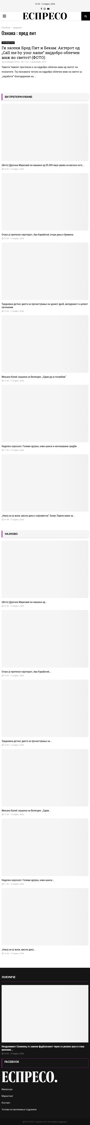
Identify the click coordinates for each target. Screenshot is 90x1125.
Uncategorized (8, 43)
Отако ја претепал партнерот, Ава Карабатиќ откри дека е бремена (37, 234)
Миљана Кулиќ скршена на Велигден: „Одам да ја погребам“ (34, 376)
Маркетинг (7, 1096)
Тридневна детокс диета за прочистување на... (27, 741)
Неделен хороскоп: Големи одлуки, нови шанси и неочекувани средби (39, 446)
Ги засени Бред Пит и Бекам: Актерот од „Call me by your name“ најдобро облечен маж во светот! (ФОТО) (41, 52)
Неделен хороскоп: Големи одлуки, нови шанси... (28, 880)
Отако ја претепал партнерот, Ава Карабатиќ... (26, 671)
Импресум (7, 1089)
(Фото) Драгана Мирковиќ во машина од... (24, 602)
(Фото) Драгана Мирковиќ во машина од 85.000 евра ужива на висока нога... (43, 165)
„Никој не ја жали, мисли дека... (19, 949)
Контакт (6, 1102)
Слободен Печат (12, 62)
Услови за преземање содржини (19, 1109)
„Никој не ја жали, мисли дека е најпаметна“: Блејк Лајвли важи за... (38, 515)
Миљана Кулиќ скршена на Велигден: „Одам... (26, 810)
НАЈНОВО (11, 533)
